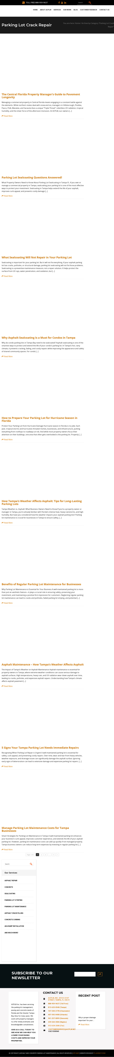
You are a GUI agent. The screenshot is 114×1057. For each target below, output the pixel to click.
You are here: (69, 23)
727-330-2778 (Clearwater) (59, 1011)
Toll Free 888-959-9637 (35, 2)
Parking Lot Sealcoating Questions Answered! (32, 177)
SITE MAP (76, 1053)
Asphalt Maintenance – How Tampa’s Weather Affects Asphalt (43, 664)
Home (77, 23)
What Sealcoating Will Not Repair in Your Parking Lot (37, 257)
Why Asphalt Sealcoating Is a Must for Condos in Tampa (38, 338)
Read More (7, 116)
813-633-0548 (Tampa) (57, 1007)
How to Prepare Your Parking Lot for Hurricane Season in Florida (39, 419)
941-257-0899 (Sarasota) (58, 1018)
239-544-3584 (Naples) (57, 1022)
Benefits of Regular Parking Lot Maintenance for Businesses (41, 584)
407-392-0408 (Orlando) (57, 1015)
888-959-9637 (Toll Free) (58, 1004)
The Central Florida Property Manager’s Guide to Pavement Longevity (41, 95)
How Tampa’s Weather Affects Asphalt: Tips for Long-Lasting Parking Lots (42, 502)
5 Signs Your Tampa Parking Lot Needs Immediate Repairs (40, 748)
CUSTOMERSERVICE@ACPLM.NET (62, 1029)
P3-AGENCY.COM (99, 1053)
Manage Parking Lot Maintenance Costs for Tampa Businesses (35, 829)
